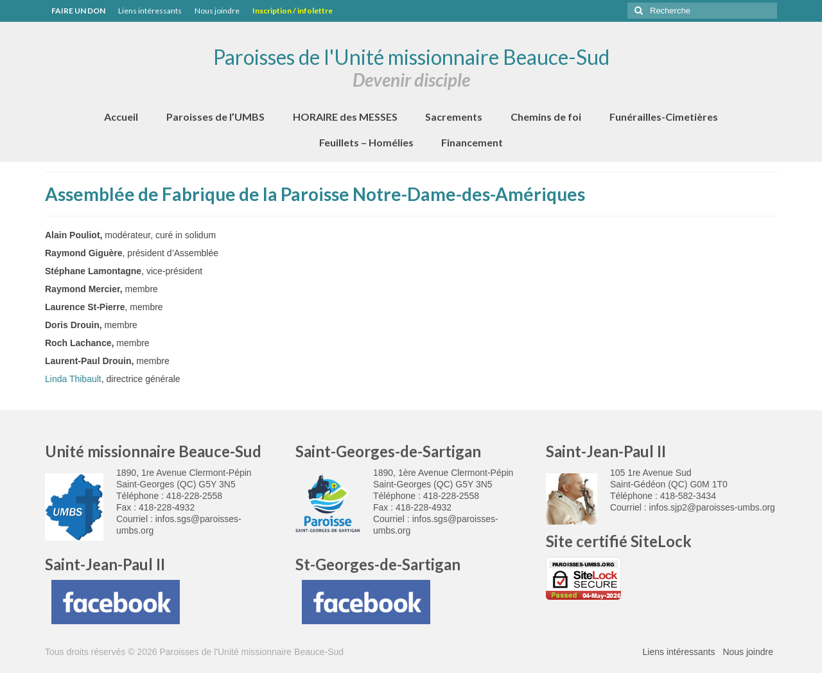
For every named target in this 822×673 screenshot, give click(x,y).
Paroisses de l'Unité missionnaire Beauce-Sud (411, 56)
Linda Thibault (73, 379)
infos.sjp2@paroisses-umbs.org (712, 507)
